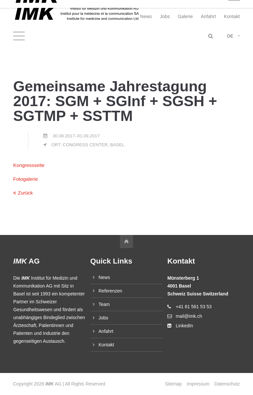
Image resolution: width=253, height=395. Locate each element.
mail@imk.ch (189, 316)
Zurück (25, 193)
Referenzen (110, 290)
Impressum (198, 383)
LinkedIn (184, 325)
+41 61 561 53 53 (193, 306)
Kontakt (232, 16)
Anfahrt (208, 16)
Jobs (165, 16)
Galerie (185, 16)
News (146, 16)
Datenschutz (227, 383)
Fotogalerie (25, 179)
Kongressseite (28, 165)
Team (104, 304)
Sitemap (173, 383)
